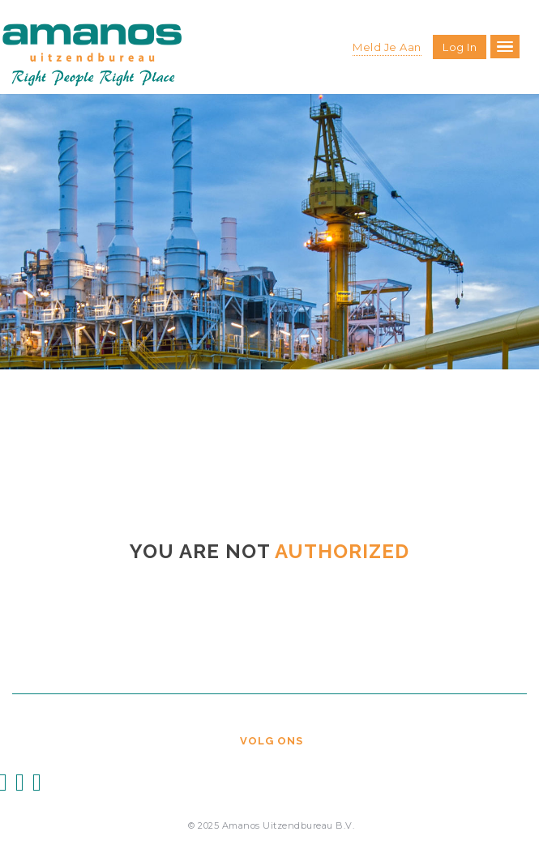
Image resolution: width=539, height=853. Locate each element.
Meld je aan (387, 47)
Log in (460, 47)
